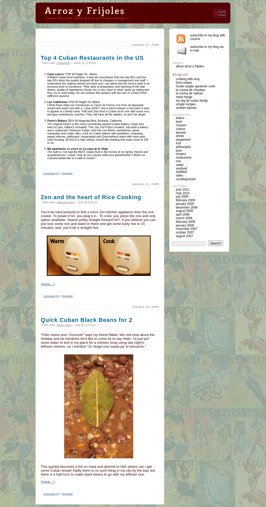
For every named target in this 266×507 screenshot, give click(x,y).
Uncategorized (185, 179)
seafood (181, 168)
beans (60, 325)
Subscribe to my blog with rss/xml (207, 37)
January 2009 (185, 204)
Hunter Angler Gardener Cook (195, 86)
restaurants (63, 63)
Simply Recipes (186, 104)
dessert (181, 132)
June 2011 (183, 189)
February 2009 (185, 200)
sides (68, 325)
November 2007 (186, 229)
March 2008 (184, 218)
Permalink (67, 173)
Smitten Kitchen (186, 108)
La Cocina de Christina (190, 90)
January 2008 (185, 225)
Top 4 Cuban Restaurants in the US (92, 58)
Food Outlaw (184, 82)
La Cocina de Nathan (189, 93)
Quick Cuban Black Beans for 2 (86, 320)
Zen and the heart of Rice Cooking (91, 197)
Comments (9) (51, 493)
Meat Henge (184, 97)
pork (179, 150)
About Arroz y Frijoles (190, 66)
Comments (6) (51, 296)
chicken (181, 125)
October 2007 (185, 232)
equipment (183, 139)
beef (179, 122)
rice (72, 202)
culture (180, 129)
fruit (178, 143)
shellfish (181, 172)
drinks (180, 136)
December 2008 (186, 207)
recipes (181, 154)
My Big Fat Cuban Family (192, 100)
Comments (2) (51, 173)
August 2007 (184, 236)
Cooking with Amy (188, 79)
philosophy (63, 202)
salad (179, 165)
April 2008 (183, 214)
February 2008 (185, 222)
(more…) (48, 284)
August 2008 (184, 211)
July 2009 (182, 196)
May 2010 (183, 193)
